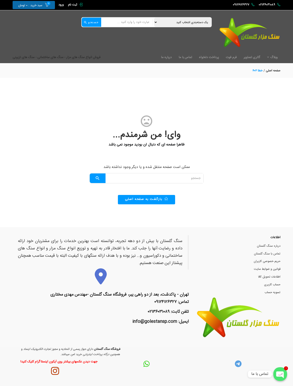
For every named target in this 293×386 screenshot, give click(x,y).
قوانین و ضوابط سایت (267, 269)
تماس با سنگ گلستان (267, 253)
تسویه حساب (272, 292)
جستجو (91, 22)
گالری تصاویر (252, 57)
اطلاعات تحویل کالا (269, 277)
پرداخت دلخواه (209, 57)
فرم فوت (231, 57)
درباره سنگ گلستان (268, 246)
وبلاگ (272, 57)
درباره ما (166, 57)
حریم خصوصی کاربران (267, 261)
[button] (32, 5)
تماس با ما (185, 57)
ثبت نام (72, 5)
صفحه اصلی (273, 70)
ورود (61, 5)
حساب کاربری (272, 284)
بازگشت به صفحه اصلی (146, 199)
